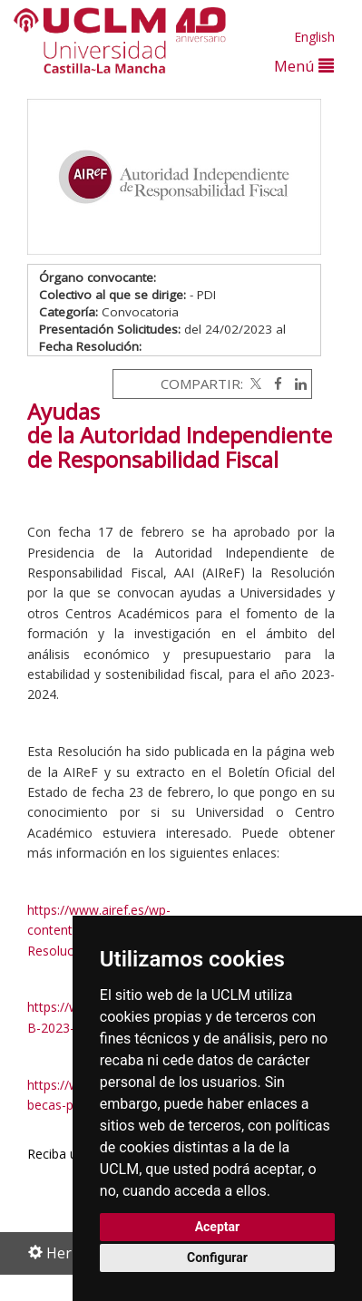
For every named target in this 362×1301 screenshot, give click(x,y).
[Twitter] (254, 383)
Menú (304, 65)
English (314, 36)
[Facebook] (273, 383)
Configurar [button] (217, 1257)
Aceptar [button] (217, 1226)
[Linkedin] (296, 383)
